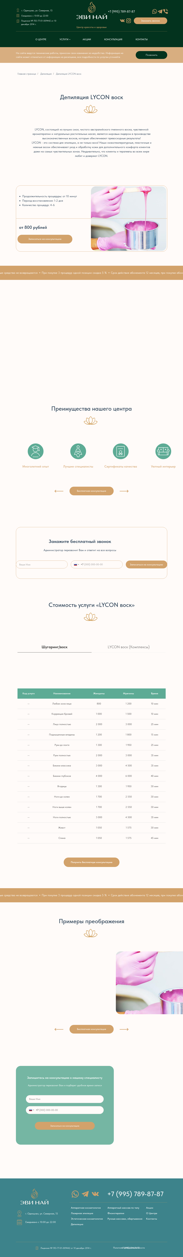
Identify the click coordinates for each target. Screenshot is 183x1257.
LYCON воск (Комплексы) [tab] (129, 647)
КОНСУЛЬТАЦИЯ (113, 39)
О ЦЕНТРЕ (40, 39)
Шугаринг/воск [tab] (54, 647)
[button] (150, 20)
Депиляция (46, 73)
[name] (42, 564)
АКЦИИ (87, 39)
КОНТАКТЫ (142, 39)
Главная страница (26, 73)
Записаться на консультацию (146, 564)
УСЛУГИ (64, 39)
